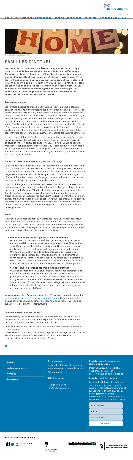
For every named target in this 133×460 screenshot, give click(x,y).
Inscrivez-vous (96, 368)
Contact (11, 373)
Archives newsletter (17, 368)
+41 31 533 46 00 (57, 385)
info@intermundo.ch (58, 388)
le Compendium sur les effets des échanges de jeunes (32, 298)
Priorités (91, 18)
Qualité (59, 18)
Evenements (44, 18)
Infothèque (74, 18)
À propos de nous (110, 18)
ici (22, 326)
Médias (11, 362)
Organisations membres (19, 18)
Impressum (12, 379)
